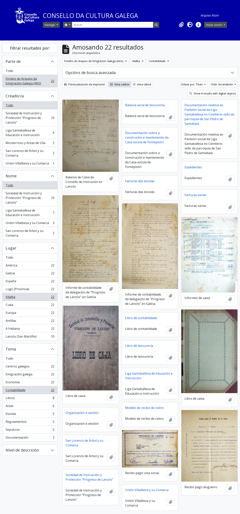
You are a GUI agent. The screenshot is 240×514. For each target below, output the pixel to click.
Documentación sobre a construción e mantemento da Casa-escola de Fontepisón (146, 137)
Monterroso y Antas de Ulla (29, 144)
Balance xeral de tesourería (145, 105)
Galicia (29, 274)
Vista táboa (142, 84)
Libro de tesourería (139, 346)
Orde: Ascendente (222, 84)
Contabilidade (29, 391)
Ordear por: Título (192, 84)
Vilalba (29, 298)
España (29, 282)
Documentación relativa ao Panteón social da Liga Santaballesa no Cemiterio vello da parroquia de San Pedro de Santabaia (209, 114)
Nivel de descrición (22, 450)
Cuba (29, 306)
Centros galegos (29, 367)
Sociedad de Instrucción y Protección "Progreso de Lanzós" (29, 118)
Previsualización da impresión (84, 84)
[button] (181, 24)
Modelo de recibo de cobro (144, 408)
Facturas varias (195, 195)
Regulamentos (29, 422)
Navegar (50, 25)
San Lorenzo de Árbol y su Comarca (29, 153)
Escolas (29, 414)
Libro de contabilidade (141, 318)
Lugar (11, 248)
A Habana (29, 329)
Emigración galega (29, 375)
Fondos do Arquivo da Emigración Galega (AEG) (29, 81)
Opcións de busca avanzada (91, 72)
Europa (29, 313)
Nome (11, 176)
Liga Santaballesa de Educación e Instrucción (29, 132)
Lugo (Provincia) (29, 290)
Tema (11, 349)
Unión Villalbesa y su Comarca (29, 164)
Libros (29, 399)
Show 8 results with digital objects (212, 93)
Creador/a (15, 96)
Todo (9, 71)
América (29, 266)
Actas (29, 407)
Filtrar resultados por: (30, 48)
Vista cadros (120, 84)
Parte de (13, 61)
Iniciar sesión (214, 25)
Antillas (29, 321)
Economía (29, 383)
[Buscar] (112, 25)
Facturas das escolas (140, 181)
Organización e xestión (82, 413)
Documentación (29, 438)
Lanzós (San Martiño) (29, 337)
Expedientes (193, 167)
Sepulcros (29, 430)
